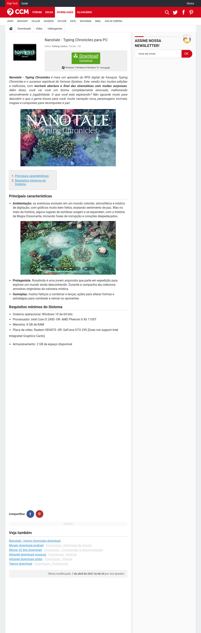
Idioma (190, 3)
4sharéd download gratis (25, 559)
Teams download (20, 563)
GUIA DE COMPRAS (113, 21)
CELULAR (36, 21)
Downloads (65, 12)
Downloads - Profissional (51, 563)
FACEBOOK (49, 21)
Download (86, 58)
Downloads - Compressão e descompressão (73, 550)
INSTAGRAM (85, 21)
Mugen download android (26, 545)
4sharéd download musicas (27, 554)
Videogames (55, 28)
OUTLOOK (61, 21)
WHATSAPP (22, 21)
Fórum (37, 12)
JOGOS (10, 21)
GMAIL (98, 21)
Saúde (24, 3)
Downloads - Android (62, 554)
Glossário (84, 12)
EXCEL (73, 21)
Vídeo (39, 28)
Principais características (32, 176)
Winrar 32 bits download (25, 550)
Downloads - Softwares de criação (69, 545)
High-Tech (12, 3)
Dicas (49, 12)
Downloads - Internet (58, 559)
